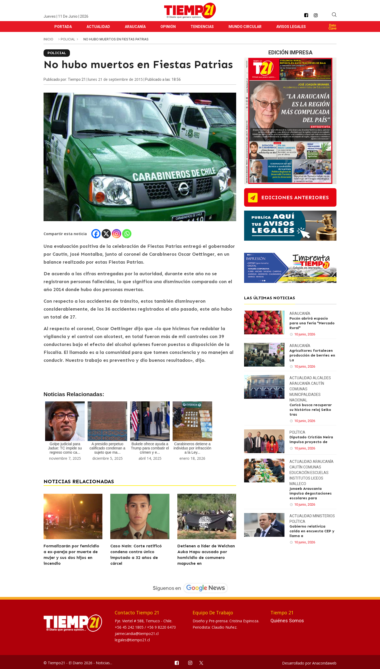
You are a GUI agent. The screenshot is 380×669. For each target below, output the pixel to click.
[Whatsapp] (126, 233)
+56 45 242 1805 (130, 627)
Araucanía (135, 27)
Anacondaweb (324, 663)
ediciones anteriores (295, 197)
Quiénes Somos (287, 620)
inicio (48, 39)
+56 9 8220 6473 (161, 627)
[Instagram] (116, 233)
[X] (106, 233)
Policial (68, 39)
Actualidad (98, 27)
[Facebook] (96, 233)
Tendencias (202, 27)
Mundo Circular (245, 27)
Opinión (168, 27)
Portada (63, 27)
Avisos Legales (291, 27)
